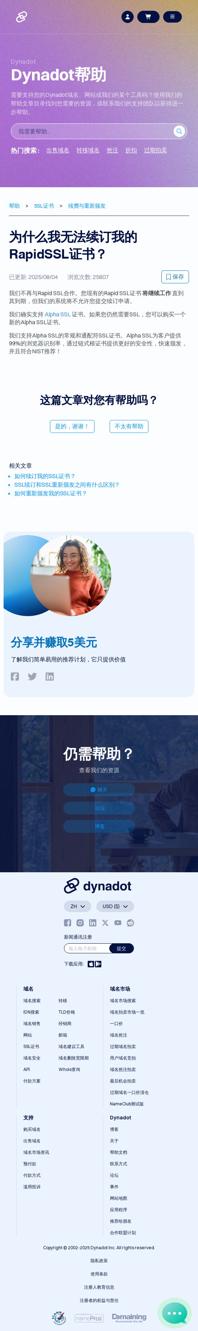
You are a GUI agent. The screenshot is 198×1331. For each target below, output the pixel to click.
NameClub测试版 (127, 1103)
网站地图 (118, 1198)
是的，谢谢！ (72, 426)
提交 (121, 948)
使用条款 (99, 1273)
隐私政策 (99, 1260)
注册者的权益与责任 (99, 1300)
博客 (100, 826)
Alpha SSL (58, 314)
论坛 (100, 808)
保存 (175, 276)
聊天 (99, 790)
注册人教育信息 (99, 1287)
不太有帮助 (129, 426)
